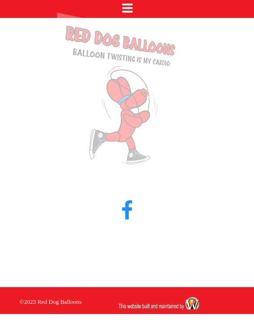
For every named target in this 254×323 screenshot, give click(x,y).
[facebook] (127, 201)
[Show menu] (127, 8)
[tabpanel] (64, 301)
